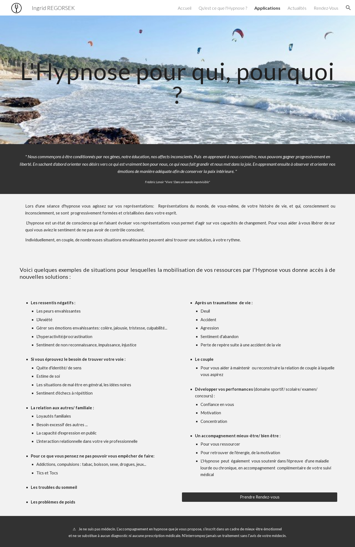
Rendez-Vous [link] (326, 8)
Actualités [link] (297, 8)
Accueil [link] (184, 8)
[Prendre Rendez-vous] (259, 497)
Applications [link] (267, 8)
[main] (177, 80)
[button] (348, 7)
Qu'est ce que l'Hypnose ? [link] (223, 8)
